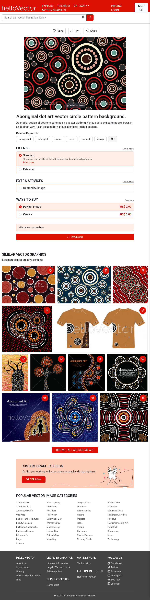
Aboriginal (43, 139)
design (100, 139)
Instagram (115, 575)
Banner (58, 139)
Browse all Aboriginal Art (75, 450)
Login (115, 10)
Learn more (28, 162)
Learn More (128, 148)
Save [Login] (58, 30)
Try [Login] (75, 30)
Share (91, 30)
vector (72, 139)
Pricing (116, 5)
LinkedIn (114, 583)
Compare (129, 200)
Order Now (33, 479)
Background (25, 139)
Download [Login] (75, 237)
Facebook (115, 563)
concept (86, 139)
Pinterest (114, 571)
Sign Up (141, 8)
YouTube (114, 579)
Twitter (113, 567)
